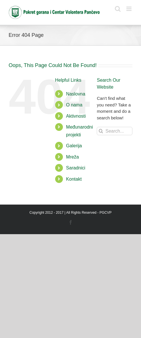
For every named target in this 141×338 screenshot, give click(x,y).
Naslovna (75, 93)
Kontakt (74, 179)
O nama (74, 104)
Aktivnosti (76, 116)
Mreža (72, 156)
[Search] (101, 131)
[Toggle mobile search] (118, 9)
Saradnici (75, 167)
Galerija (74, 145)
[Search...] (114, 131)
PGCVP (105, 213)
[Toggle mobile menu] (129, 9)
